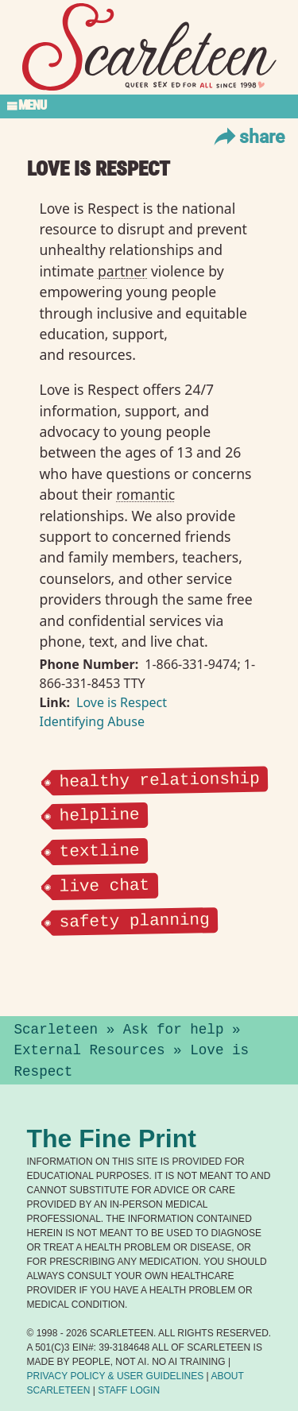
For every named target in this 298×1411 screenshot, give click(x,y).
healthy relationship (159, 778)
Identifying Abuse (92, 721)
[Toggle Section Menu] (149, 106)
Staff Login (129, 1390)
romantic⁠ (145, 494)
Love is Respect (121, 702)
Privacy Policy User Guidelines (115, 1376)
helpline (99, 813)
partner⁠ (122, 270)
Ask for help (173, 1029)
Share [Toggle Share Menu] (247, 136)
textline (99, 848)
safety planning (134, 919)
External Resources (89, 1050)
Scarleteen (56, 1029)
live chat (104, 883)
